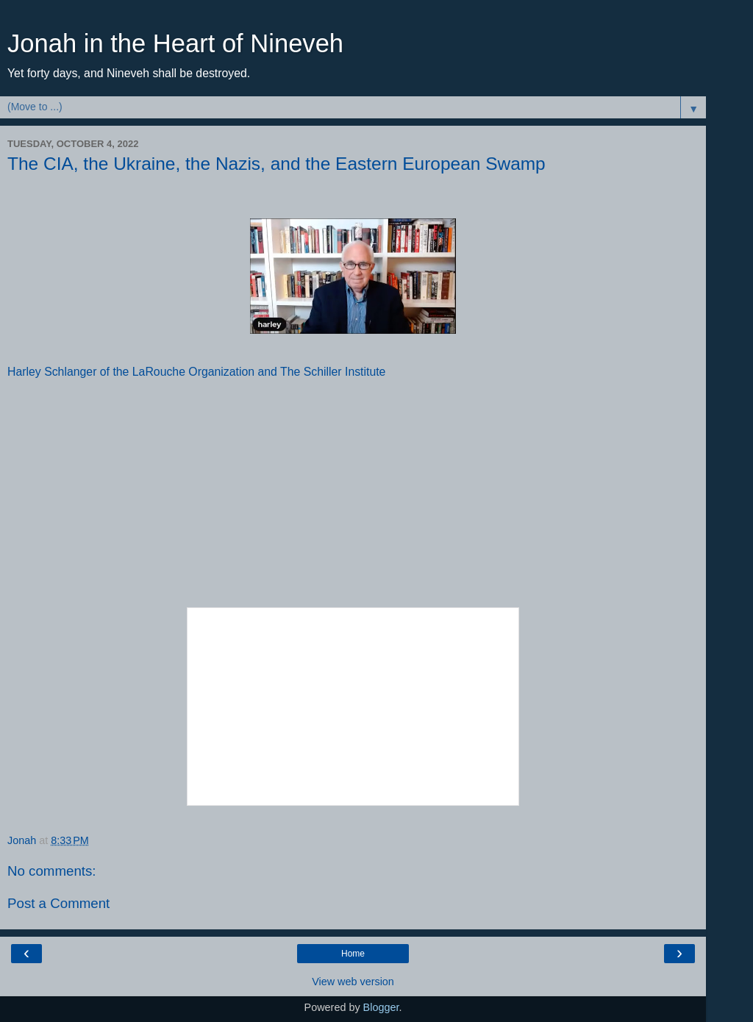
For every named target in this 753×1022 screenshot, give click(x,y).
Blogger (381, 1007)
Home (353, 953)
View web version (353, 981)
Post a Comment (58, 903)
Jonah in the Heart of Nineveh (175, 43)
